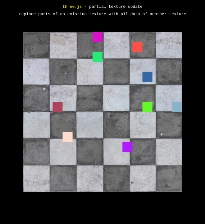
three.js (72, 7)
